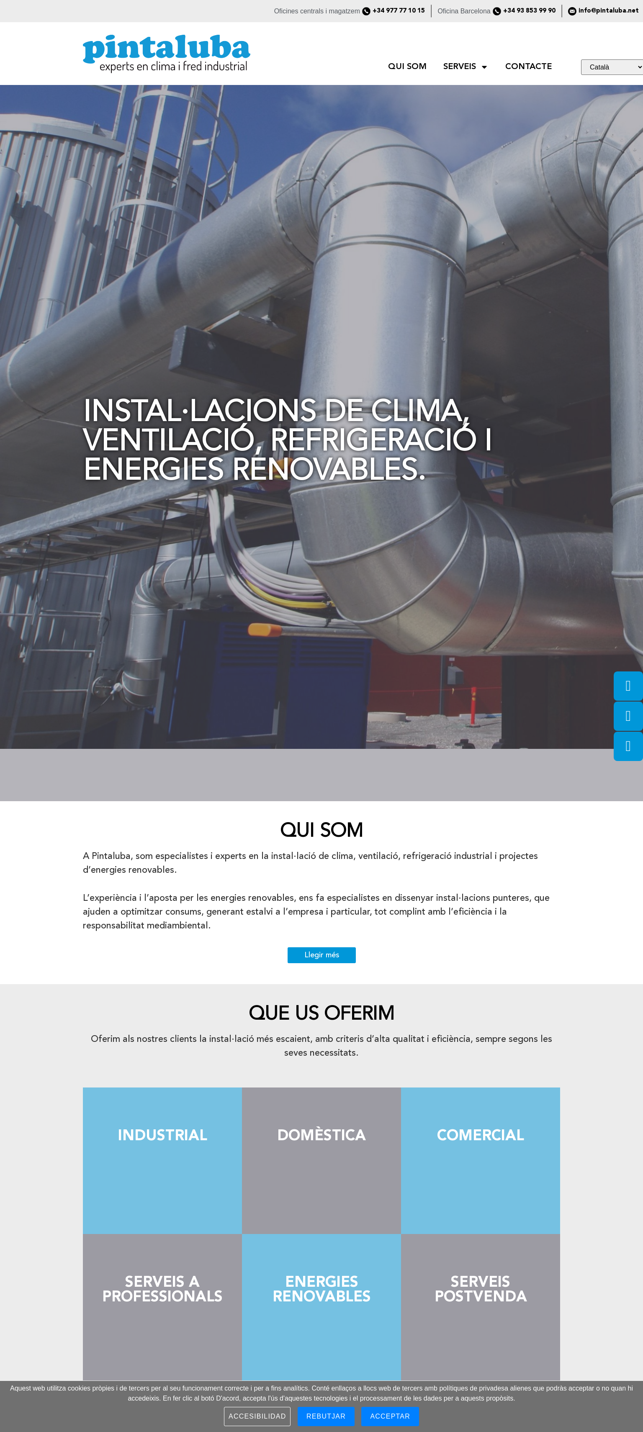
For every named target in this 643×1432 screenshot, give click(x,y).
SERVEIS (466, 67)
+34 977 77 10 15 (399, 11)
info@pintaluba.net (609, 11)
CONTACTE (528, 67)
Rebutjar (326, 1416)
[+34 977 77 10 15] (366, 11)
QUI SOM (407, 67)
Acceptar (390, 1416)
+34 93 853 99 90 (529, 11)
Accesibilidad (257, 1416)
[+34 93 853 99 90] (497, 11)
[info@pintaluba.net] (572, 11)
